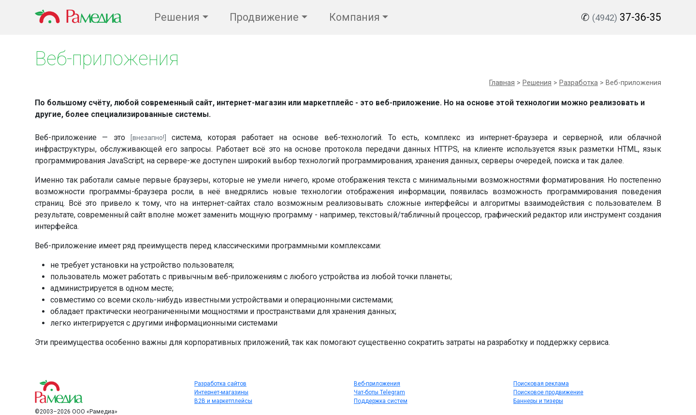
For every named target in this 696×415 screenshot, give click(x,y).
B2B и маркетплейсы (223, 401)
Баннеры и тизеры (538, 401)
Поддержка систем (380, 401)
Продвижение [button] (264, 17)
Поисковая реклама (541, 383)
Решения (536, 83)
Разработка (578, 83)
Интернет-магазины (221, 392)
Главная (502, 83)
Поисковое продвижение (548, 392)
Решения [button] (177, 17)
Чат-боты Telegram (379, 392)
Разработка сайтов (220, 383)
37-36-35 (626, 17)
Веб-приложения (377, 383)
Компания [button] (354, 17)
